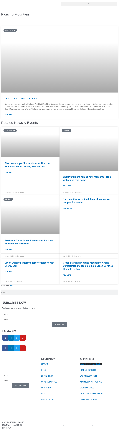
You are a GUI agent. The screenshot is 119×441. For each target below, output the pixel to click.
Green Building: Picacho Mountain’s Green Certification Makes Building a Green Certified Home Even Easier (88, 266)
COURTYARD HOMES (49, 382)
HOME (43, 370)
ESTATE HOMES (47, 376)
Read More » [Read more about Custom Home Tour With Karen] (9, 115)
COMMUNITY (46, 388)
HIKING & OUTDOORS (88, 370)
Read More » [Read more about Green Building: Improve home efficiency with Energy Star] (9, 272)
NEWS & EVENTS (47, 400)
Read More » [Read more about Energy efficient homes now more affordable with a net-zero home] (67, 186)
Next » (12, 286)
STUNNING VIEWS (87, 388)
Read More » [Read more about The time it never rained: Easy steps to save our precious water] (67, 208)
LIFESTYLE (45, 394)
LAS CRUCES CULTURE (89, 376)
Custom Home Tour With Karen (21, 98)
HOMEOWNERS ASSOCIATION (92, 394)
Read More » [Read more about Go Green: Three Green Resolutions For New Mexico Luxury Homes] (9, 250)
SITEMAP (45, 364)
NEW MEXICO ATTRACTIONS (91, 382)
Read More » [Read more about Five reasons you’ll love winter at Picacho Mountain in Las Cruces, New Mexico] (9, 172)
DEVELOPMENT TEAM (88, 400)
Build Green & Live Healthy (91, 364)
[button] (89, 4)
